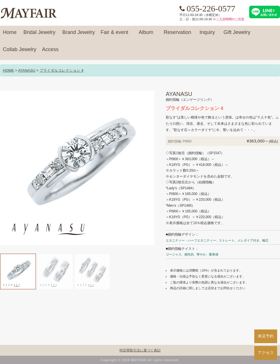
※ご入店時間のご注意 (228, 19)
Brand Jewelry (78, 34)
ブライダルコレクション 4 (61, 70)
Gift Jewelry (237, 34)
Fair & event (114, 34)
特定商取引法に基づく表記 (140, 350)
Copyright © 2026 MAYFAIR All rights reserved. (140, 360)
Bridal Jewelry (39, 34)
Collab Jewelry (19, 52)
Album (146, 34)
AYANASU (26, 70)
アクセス (266, 352)
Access (50, 52)
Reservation (177, 34)
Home (10, 34)
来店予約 (266, 336)
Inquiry (207, 34)
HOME (8, 70)
